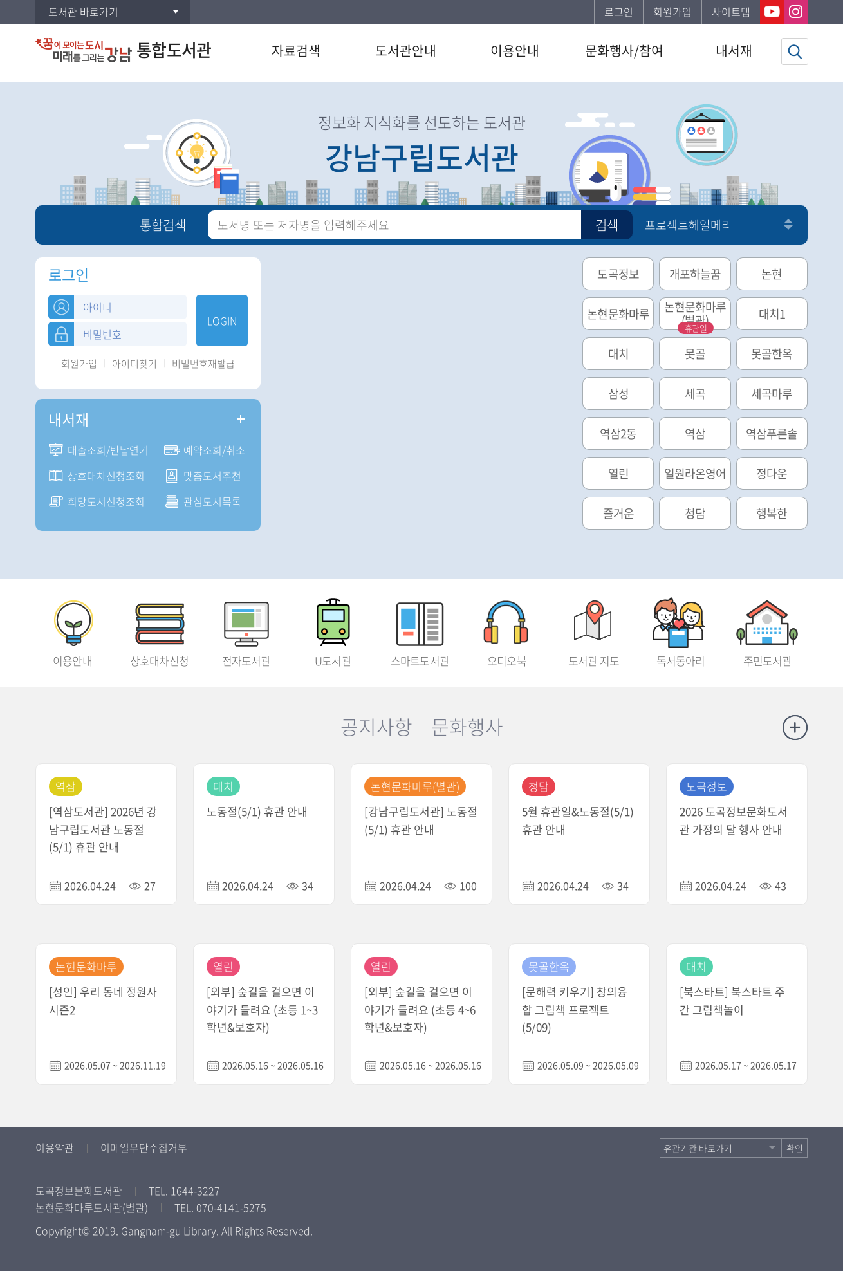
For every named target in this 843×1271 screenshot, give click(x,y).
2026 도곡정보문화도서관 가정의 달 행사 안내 (734, 820)
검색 (606, 225)
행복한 (771, 513)
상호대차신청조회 (106, 475)
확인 (794, 1148)
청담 (695, 513)
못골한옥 (771, 353)
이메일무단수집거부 (143, 1147)
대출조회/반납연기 (108, 450)
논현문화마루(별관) (695, 314)
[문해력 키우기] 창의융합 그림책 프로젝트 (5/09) (574, 1009)
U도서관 (333, 628)
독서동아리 (681, 628)
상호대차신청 (159, 628)
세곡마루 (771, 393)
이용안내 (72, 628)
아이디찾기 (134, 364)
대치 (618, 353)
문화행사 (467, 726)
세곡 (695, 393)
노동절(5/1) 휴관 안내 (257, 811)
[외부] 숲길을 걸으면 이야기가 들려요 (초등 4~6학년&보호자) (420, 1009)
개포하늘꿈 (695, 274)
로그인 (618, 11)
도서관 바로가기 (83, 11)
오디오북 (507, 628)
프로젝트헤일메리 (688, 225)
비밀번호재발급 (203, 364)
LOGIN (222, 320)
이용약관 (54, 1147)
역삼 (695, 433)
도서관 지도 (594, 628)
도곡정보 (617, 274)
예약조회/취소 (214, 450)
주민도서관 (767, 628)
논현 (771, 274)
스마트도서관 (420, 628)
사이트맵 (731, 11)
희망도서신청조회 (106, 501)
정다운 (771, 473)
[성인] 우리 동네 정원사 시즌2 (103, 1000)
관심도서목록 (212, 501)
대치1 (772, 313)
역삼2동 (618, 433)
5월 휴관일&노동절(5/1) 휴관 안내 (578, 820)
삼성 (618, 393)
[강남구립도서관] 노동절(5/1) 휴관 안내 (420, 820)
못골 (695, 353)
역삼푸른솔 (772, 433)
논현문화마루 (618, 313)
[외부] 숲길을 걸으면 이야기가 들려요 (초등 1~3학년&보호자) (262, 1009)
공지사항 (376, 726)
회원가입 (672, 11)
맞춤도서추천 (212, 475)
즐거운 (618, 513)
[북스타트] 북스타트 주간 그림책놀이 (732, 1000)
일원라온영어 (695, 473)
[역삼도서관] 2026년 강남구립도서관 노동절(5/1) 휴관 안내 (103, 829)
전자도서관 (246, 628)
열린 (618, 473)
